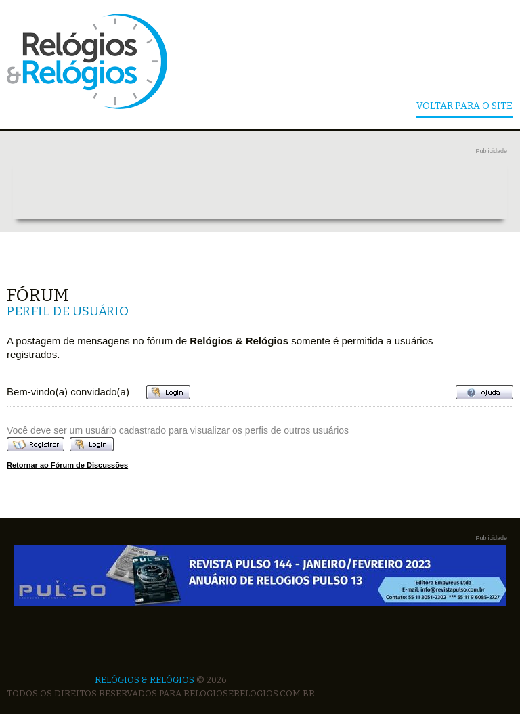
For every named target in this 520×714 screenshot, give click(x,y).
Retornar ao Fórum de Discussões (67, 465)
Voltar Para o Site (464, 106)
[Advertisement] (260, 188)
